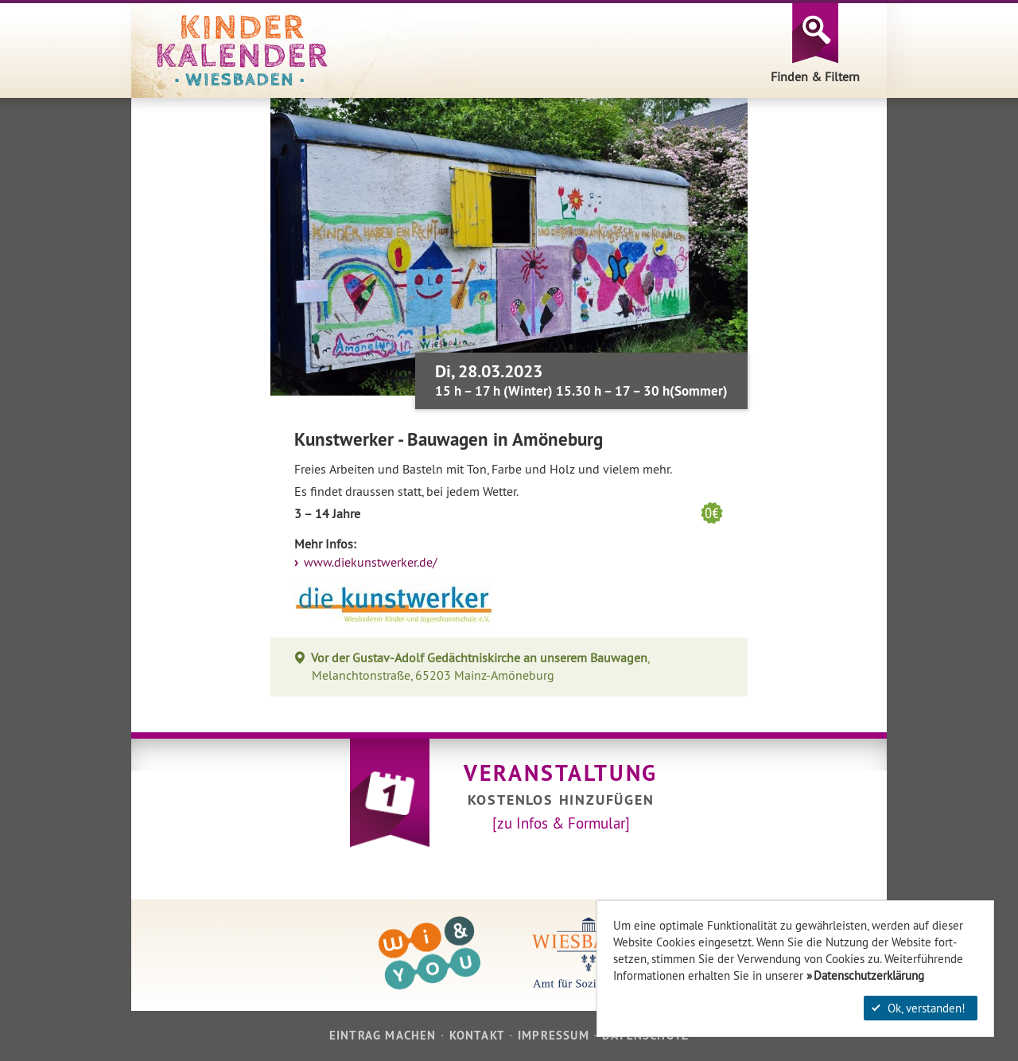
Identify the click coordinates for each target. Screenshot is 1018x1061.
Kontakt (477, 1035)
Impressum (553, 1035)
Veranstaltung (561, 773)
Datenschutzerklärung (869, 975)
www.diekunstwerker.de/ (369, 562)
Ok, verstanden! (919, 1008)
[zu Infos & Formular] (561, 823)
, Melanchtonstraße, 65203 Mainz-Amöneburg (480, 666)
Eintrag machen (383, 1035)
